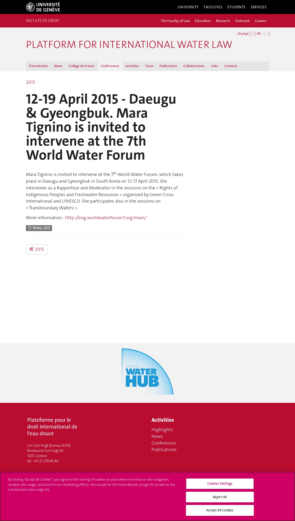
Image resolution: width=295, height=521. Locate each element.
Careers (261, 20)
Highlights (162, 429)
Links (214, 66)
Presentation (38, 66)
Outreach (242, 20)
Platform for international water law (129, 44)
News (58, 66)
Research (223, 20)
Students (236, 7)
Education (203, 20)
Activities (132, 66)
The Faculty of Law (175, 20)
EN (264, 33)
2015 (30, 82)
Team (149, 66)
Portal (242, 34)
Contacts (231, 66)
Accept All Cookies (219, 514)
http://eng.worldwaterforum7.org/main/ (106, 218)
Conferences (110, 66)
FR (259, 33)
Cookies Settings (219, 487)
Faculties (213, 7)
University (188, 7)
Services (259, 7)
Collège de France (82, 66)
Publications (168, 66)
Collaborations (194, 66)
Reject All (220, 500)
